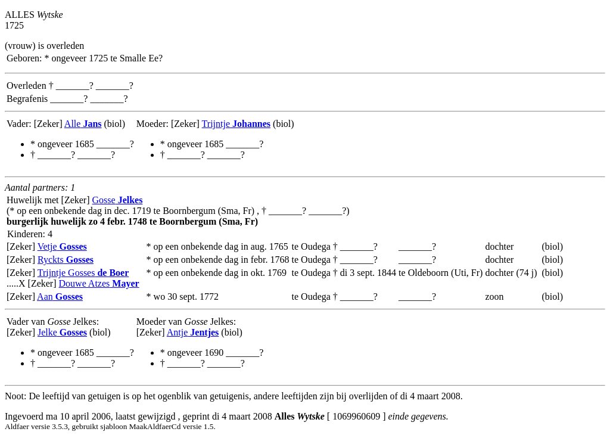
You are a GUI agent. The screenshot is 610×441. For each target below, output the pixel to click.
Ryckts (66, 259)
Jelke (62, 332)
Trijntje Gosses (83, 273)
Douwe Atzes (99, 283)
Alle (83, 124)
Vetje (62, 246)
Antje (193, 332)
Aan (60, 296)
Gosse (117, 200)
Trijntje (236, 124)
